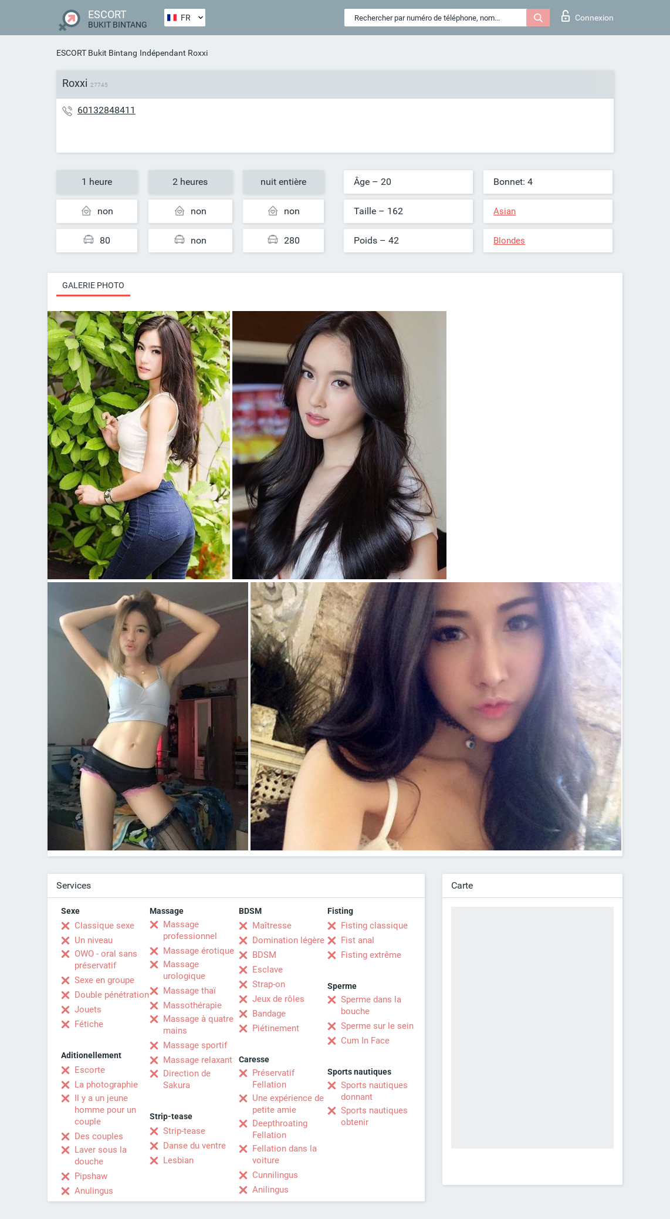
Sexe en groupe (104, 980)
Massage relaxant (197, 1060)
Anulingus (94, 1191)
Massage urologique (184, 970)
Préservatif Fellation (273, 1079)
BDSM (264, 955)
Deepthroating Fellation (279, 1129)
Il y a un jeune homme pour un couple (105, 1110)
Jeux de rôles (278, 999)
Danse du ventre (194, 1145)
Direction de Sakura (187, 1079)
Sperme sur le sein (377, 1026)
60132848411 (106, 110)
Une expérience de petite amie (288, 1104)
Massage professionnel (190, 930)
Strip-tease (184, 1131)
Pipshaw (91, 1176)
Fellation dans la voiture (284, 1154)
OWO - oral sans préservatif (106, 959)
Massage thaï (189, 990)
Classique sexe (104, 925)
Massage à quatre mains (198, 1025)
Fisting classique (374, 925)
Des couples (99, 1136)
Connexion (587, 15)
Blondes (509, 240)
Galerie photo (93, 285)
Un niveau (94, 940)
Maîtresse (272, 925)
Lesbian (178, 1160)
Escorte (90, 1070)
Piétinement (275, 1028)
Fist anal (357, 940)
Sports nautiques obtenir (374, 1116)
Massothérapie (192, 1005)
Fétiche (89, 1024)
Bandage (269, 1013)
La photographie (106, 1084)
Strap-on (268, 984)
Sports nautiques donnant (374, 1091)
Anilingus (270, 1189)
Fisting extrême (371, 955)
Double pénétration (112, 995)
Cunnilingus (275, 1175)
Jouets (88, 1009)
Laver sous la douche (101, 1155)
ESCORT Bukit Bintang (96, 53)
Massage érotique (198, 951)
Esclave (267, 969)
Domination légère (288, 940)
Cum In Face (365, 1040)
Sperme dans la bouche (371, 1005)
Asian (504, 211)
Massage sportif (195, 1045)
